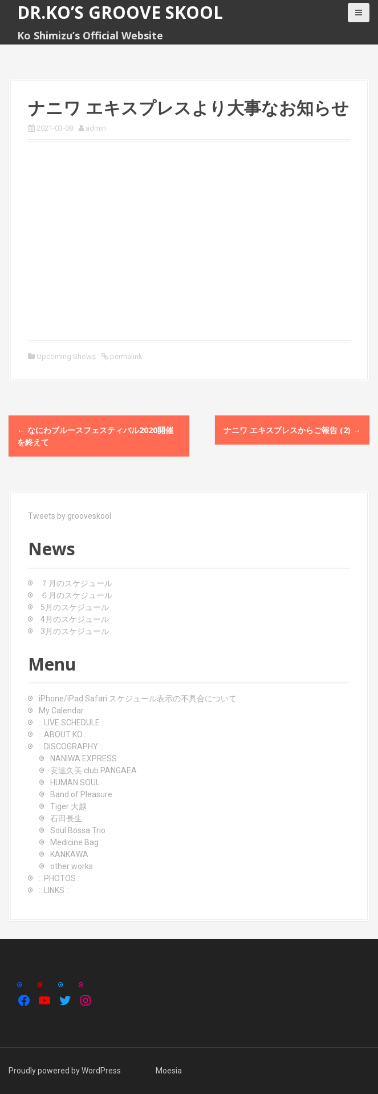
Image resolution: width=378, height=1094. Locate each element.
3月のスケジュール (74, 631)
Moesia (169, 1070)
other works (71, 866)
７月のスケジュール (76, 583)
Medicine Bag (74, 842)
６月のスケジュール (76, 595)
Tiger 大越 (68, 806)
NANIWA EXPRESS (83, 758)
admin (96, 128)
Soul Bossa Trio (77, 830)
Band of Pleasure (81, 794)
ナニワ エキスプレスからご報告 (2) (292, 430)
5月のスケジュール (74, 607)
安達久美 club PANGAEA (93, 770)
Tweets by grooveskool (69, 515)
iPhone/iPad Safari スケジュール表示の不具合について (138, 698)
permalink (125, 356)
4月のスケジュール (74, 619)
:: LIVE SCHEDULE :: (72, 722)
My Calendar (61, 710)
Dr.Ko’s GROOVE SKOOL (120, 12)
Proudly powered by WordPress (65, 1070)
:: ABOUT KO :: (63, 734)
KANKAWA (69, 854)
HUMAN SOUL (75, 782)
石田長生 (66, 818)
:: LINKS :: (54, 890)
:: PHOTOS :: (60, 878)
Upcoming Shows (66, 356)
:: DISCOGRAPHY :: (71, 746)
